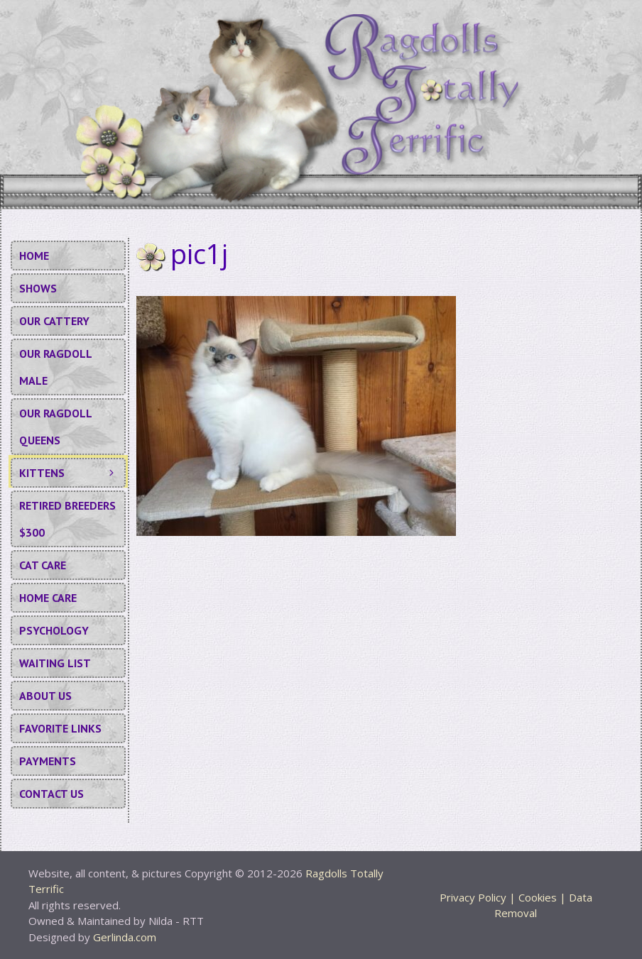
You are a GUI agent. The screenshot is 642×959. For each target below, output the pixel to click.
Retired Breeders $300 (67, 518)
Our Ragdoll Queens (55, 426)
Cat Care (42, 565)
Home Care (48, 598)
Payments (47, 761)
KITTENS (71, 472)
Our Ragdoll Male (55, 367)
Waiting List (55, 663)
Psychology (54, 630)
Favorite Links (60, 728)
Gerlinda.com (124, 937)
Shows (38, 288)
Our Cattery (54, 321)
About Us (45, 696)
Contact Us (51, 794)
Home (34, 255)
